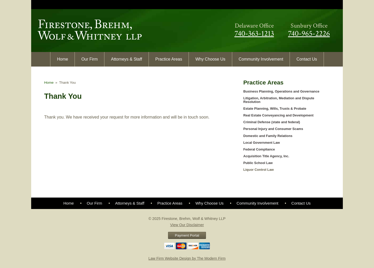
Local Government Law (261, 143)
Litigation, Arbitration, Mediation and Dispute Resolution (278, 100)
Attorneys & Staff (126, 59)
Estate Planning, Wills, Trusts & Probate (274, 108)
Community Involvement (261, 59)
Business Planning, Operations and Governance (281, 91)
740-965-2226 (309, 33)
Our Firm (89, 59)
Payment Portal (187, 235)
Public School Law (258, 163)
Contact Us (306, 59)
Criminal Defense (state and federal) (271, 122)
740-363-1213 (254, 33)
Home (62, 59)
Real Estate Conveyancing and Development (278, 115)
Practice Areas (168, 59)
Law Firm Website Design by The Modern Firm (187, 258)
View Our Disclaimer (187, 225)
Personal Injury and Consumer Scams (273, 129)
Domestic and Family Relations (267, 136)
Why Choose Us (210, 59)
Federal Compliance (259, 149)
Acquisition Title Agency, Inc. (266, 156)
